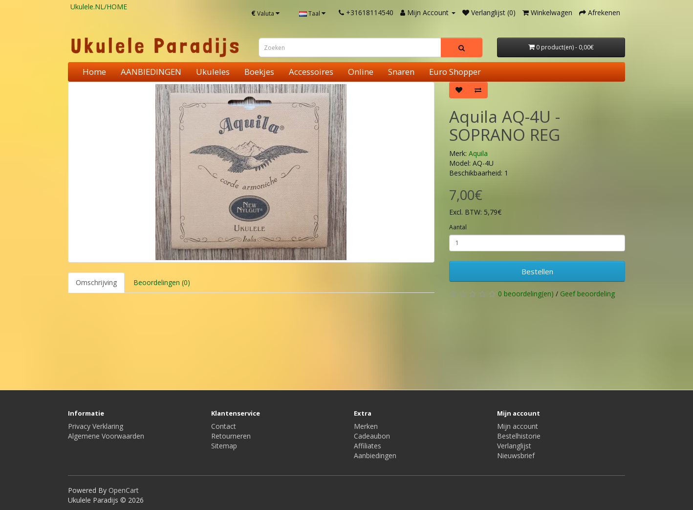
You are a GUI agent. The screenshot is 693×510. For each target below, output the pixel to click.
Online (360, 71)
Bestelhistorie (519, 436)
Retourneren (231, 436)
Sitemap (224, 445)
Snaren (401, 71)
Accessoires (311, 71)
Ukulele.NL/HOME (98, 6)
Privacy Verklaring (95, 426)
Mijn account (517, 426)
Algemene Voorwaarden (106, 436)
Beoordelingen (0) (161, 282)
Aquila (478, 153)
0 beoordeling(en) (526, 293)
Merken (366, 426)
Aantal (458, 227)
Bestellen (537, 271)
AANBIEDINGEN (151, 71)
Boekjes (259, 71)
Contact (223, 426)
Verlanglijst (514, 445)
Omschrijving (96, 282)
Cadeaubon (372, 436)
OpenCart (123, 490)
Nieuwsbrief (516, 455)
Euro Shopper (455, 71)
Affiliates (367, 445)
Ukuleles (213, 71)
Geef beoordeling (587, 293)
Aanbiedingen (375, 455)
